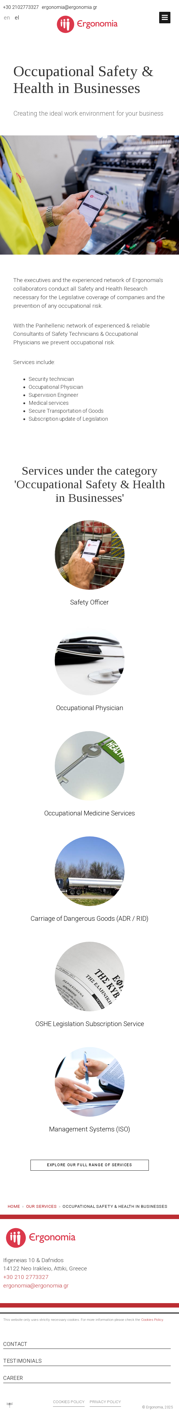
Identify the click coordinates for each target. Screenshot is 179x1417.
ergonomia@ (19, 1285)
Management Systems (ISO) (89, 1129)
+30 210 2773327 (26, 1277)
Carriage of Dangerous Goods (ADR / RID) (89, 918)
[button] (164, 17)
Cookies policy (69, 1401)
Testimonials (22, 1361)
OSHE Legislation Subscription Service (89, 1024)
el (17, 17)
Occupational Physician (89, 708)
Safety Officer (89, 602)
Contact (15, 1344)
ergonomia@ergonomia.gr (69, 7)
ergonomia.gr (52, 1285)
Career (13, 1378)
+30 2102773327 (21, 7)
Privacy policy (105, 1401)
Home (14, 1206)
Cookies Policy (152, 1320)
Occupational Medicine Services (89, 813)
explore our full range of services (89, 1165)
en (7, 17)
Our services (41, 1206)
